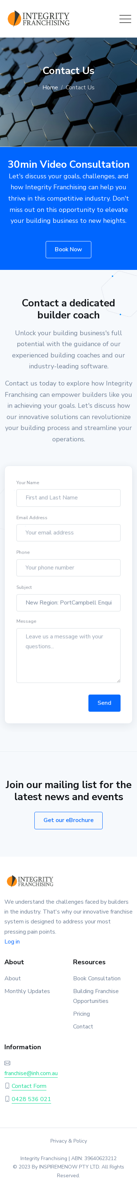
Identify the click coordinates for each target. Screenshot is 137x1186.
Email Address (31, 518)
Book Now (68, 249)
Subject (24, 588)
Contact (83, 1027)
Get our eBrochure (68, 820)
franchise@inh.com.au (31, 1073)
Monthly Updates (27, 991)
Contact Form (29, 1086)
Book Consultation (97, 978)
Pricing (81, 1014)
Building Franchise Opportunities (96, 996)
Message (26, 622)
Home (50, 88)
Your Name (27, 484)
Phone (23, 553)
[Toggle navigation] (125, 19)
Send (104, 704)
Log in (12, 942)
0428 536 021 (31, 1099)
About (12, 978)
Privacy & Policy (68, 1140)
